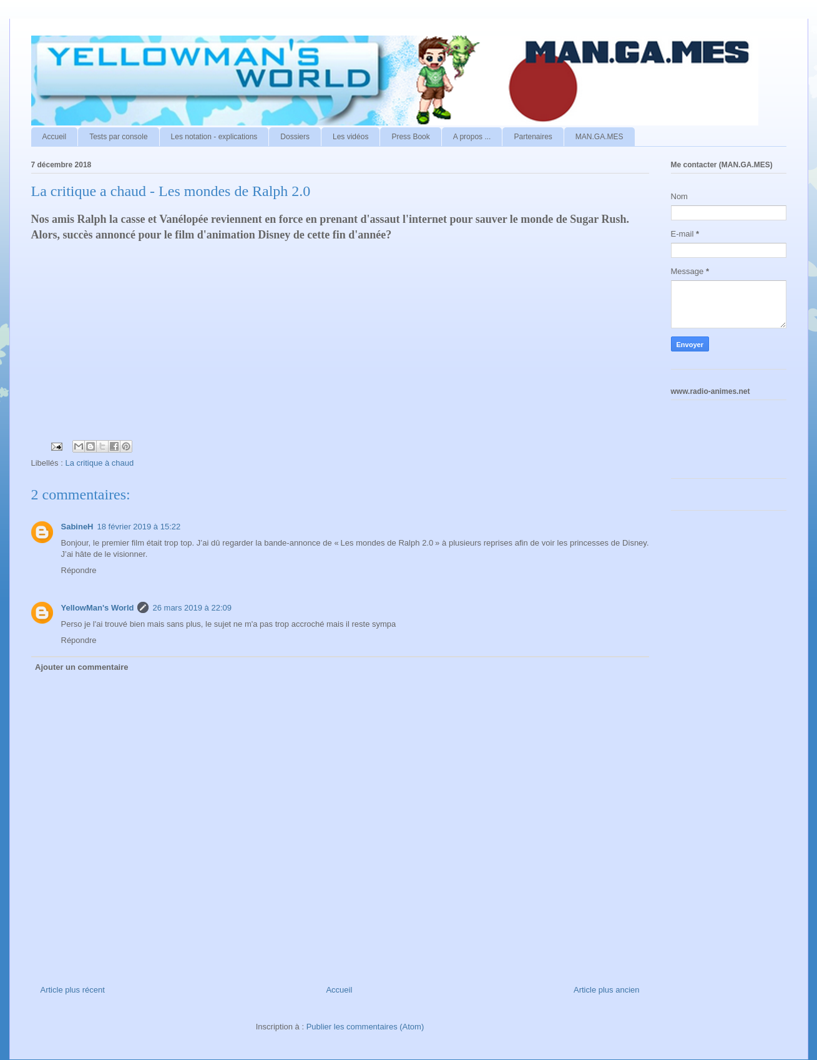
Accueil (54, 136)
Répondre (79, 570)
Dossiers (295, 136)
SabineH (77, 526)
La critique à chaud (99, 463)
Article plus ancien (607, 989)
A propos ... (472, 136)
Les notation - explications (214, 136)
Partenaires (533, 136)
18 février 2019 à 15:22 (139, 526)
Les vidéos (350, 136)
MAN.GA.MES (599, 136)
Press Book (410, 136)
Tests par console (118, 136)
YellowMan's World (97, 607)
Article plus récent (73, 989)
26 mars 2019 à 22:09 (191, 607)
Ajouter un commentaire (82, 667)
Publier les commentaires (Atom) (365, 1026)
